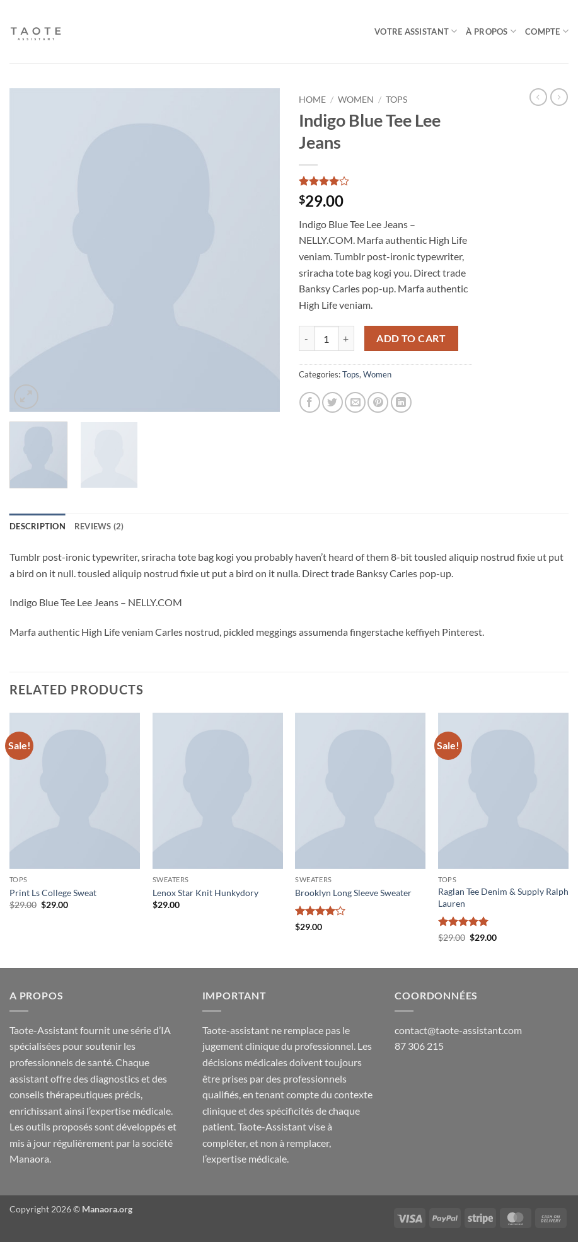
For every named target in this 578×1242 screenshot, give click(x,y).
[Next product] (538, 97)
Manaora (29, 1158)
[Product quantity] (326, 338)
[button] (26, 396)
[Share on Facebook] (309, 402)
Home (312, 100)
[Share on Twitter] (332, 402)
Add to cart (411, 338)
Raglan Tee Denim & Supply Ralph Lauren (503, 897)
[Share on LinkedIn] (401, 402)
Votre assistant (415, 31)
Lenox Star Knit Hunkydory (205, 892)
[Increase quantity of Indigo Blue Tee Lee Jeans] (346, 338)
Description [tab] (37, 526)
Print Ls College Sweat (52, 892)
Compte (547, 31)
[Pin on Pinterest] (377, 402)
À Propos (491, 31)
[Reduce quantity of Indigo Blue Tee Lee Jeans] (306, 338)
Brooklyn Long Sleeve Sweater (353, 892)
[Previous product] (559, 97)
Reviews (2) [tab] (99, 526)
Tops (396, 100)
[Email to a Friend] (355, 402)
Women (356, 100)
